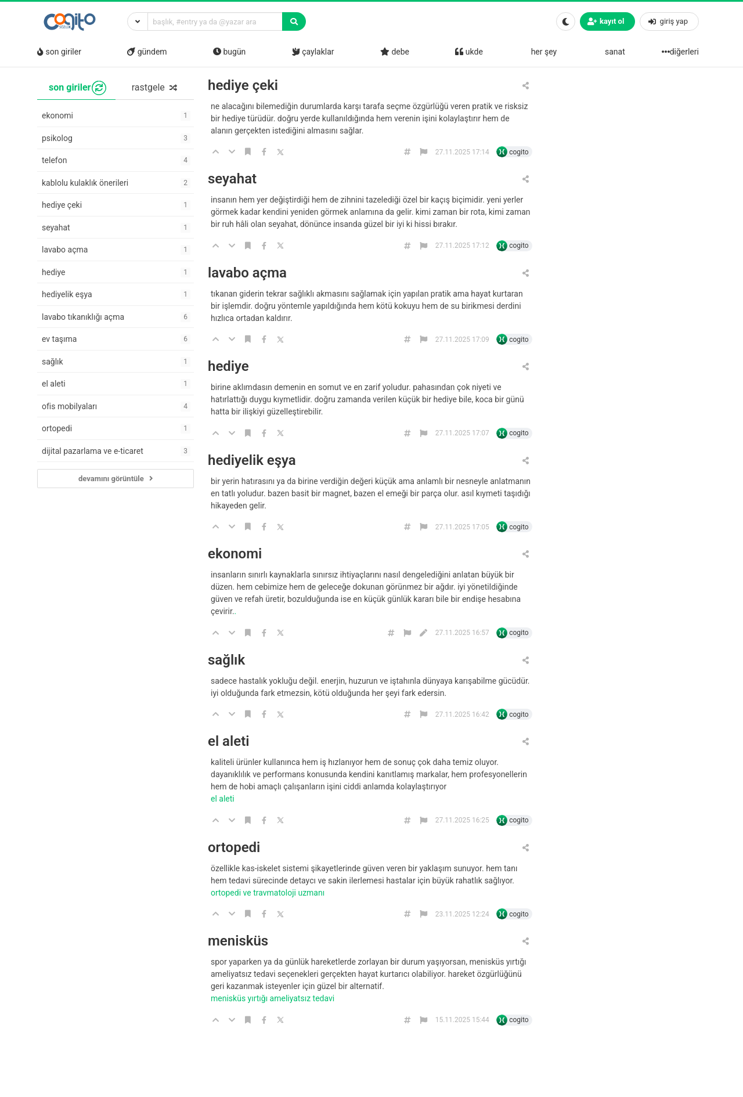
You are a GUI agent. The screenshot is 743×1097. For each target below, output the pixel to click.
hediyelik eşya (252, 460)
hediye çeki (243, 85)
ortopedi (234, 848)
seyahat (232, 179)
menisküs (238, 941)
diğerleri (681, 51)
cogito (518, 152)
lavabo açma (247, 273)
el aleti (228, 741)
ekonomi (235, 554)
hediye (228, 366)
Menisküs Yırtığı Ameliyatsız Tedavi (274, 998)
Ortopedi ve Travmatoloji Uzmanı (269, 892)
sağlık (226, 660)
